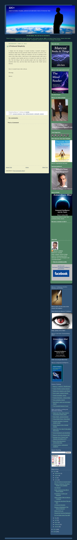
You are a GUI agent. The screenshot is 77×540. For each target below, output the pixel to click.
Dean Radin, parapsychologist (60, 416)
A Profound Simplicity (59, 505)
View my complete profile (60, 262)
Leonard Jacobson (17, 114)
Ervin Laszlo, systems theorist (60, 393)
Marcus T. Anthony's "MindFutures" (62, 386)
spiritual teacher (30, 114)
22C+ (12, 7)
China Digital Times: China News (61, 419)
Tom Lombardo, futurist (59, 400)
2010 (54, 531)
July (56, 477)
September (58, 473)
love (24, 114)
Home (27, 167)
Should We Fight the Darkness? (62, 513)
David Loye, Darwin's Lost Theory (61, 391)
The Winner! (57, 487)
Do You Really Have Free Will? (62, 515)
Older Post (45, 167)
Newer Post (9, 167)
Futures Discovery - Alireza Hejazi (61, 397)
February (57, 524)
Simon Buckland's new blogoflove (61, 433)
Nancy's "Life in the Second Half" (61, 435)
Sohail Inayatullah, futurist (59, 395)
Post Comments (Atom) (19, 170)
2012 (54, 471)
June (56, 480)
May (56, 518)
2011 (54, 529)
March (56, 522)
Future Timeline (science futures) (61, 388)
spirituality (36, 114)
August (57, 475)
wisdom (42, 114)
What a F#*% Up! (58, 511)
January (57, 526)
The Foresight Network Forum (60, 406)
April (56, 520)
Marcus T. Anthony (58, 250)
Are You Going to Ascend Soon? (62, 481)
